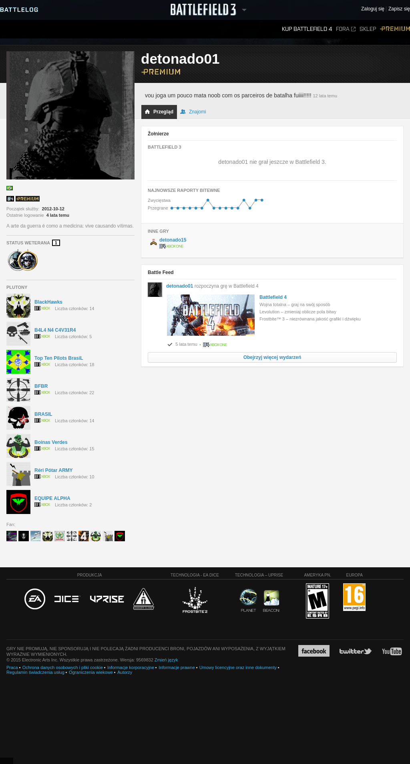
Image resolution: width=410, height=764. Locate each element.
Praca (12, 667)
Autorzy (124, 672)
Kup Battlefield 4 (307, 29)
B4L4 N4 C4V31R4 (55, 330)
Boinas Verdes (51, 442)
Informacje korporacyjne (130, 667)
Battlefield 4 (273, 297)
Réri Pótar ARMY (53, 470)
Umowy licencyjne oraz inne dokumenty (238, 667)
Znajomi (193, 112)
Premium (395, 29)
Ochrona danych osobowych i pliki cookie (62, 667)
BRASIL (43, 414)
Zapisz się (399, 9)
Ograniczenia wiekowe (91, 672)
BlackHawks (48, 302)
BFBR (41, 386)
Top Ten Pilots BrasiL (58, 358)
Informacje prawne (177, 667)
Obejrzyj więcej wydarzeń (272, 357)
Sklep (368, 29)
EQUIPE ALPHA (52, 498)
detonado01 (179, 286)
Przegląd (159, 112)
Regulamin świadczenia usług (35, 672)
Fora (346, 29)
